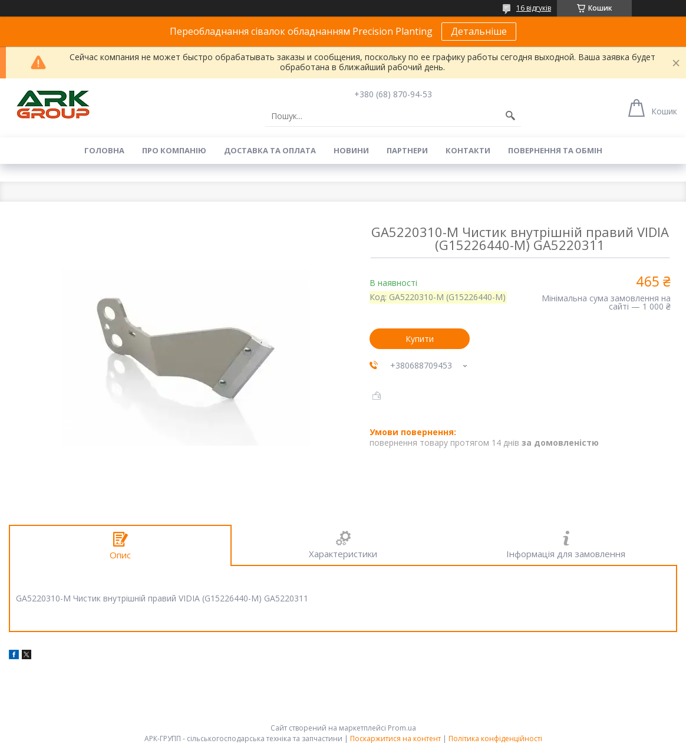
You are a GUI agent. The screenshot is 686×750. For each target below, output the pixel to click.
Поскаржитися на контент (395, 738)
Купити (419, 338)
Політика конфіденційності (495, 738)
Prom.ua (402, 728)
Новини (351, 150)
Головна (104, 150)
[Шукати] (510, 116)
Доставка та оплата (270, 150)
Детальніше (479, 31)
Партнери (407, 150)
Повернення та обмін (555, 150)
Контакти (468, 150)
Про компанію (174, 150)
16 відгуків (533, 8)
